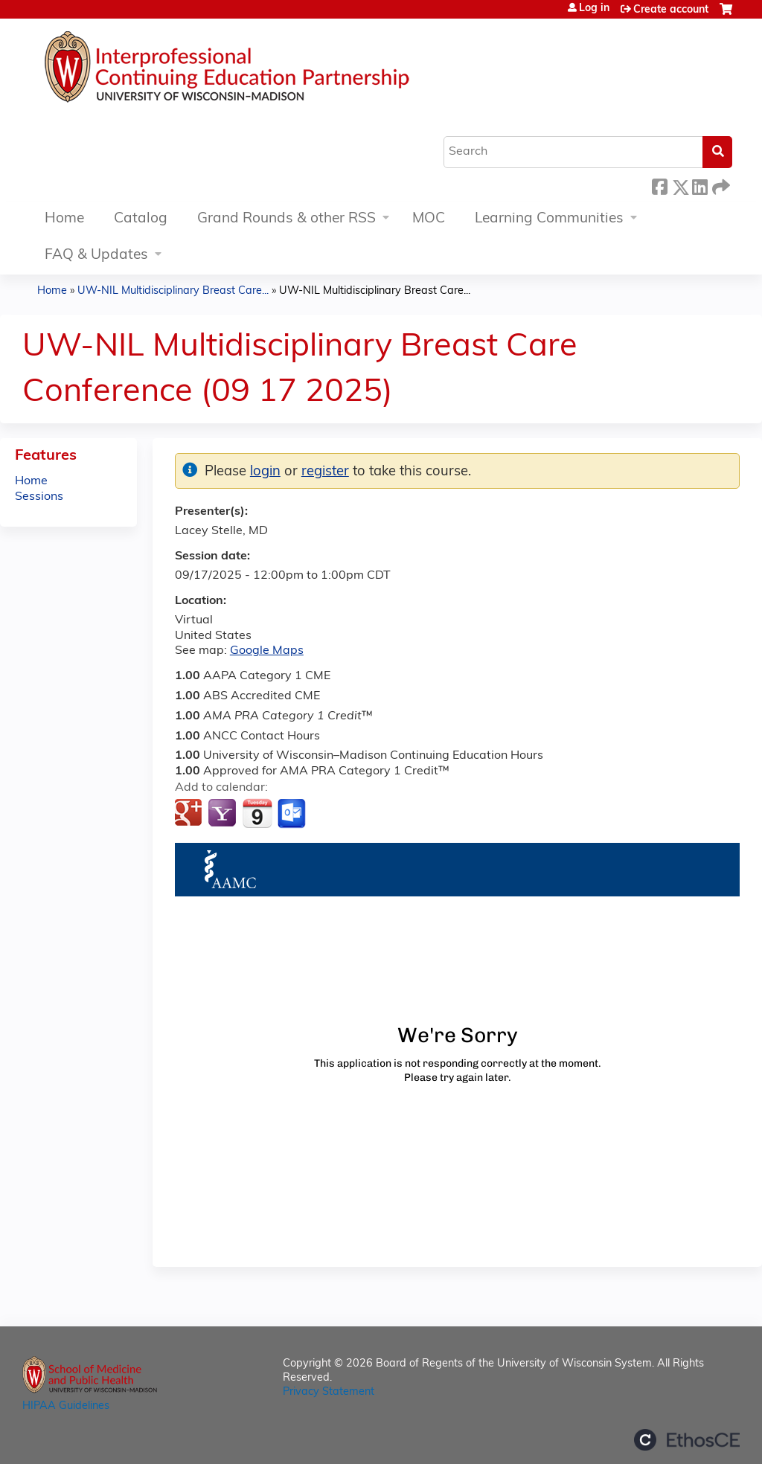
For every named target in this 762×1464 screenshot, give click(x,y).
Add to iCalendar (257, 813)
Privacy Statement (328, 1392)
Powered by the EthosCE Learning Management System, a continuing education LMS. (687, 1440)
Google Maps (267, 651)
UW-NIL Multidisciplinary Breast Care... (173, 291)
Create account (670, 10)
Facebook (659, 185)
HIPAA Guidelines (65, 1406)
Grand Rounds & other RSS (286, 219)
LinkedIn (699, 185)
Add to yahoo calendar (223, 814)
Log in (594, 9)
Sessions (39, 497)
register (325, 472)
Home (64, 219)
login (265, 472)
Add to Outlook (293, 814)
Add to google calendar (190, 814)
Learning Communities (549, 219)
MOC (428, 219)
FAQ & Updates (96, 255)
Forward (719, 185)
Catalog (140, 219)
